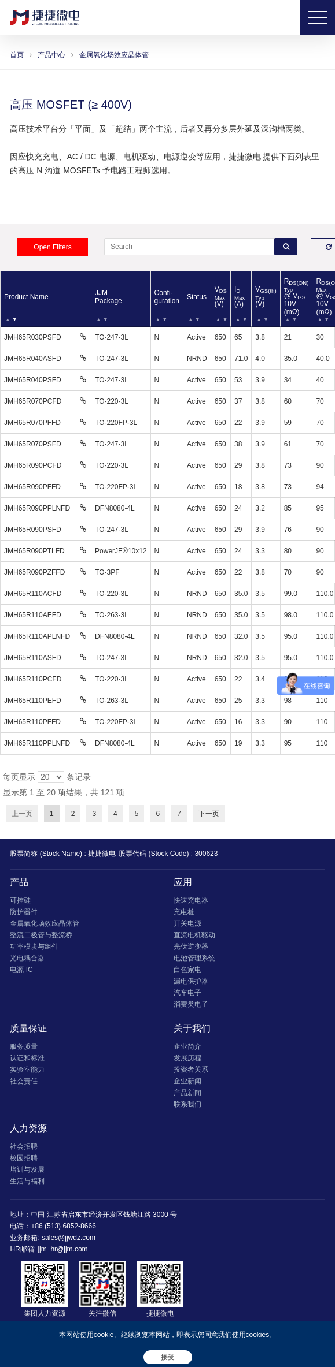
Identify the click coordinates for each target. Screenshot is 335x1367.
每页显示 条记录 (47, 777)
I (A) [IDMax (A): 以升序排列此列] (239, 296)
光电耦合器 (27, 958)
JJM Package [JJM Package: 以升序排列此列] (108, 297)
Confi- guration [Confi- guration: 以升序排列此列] (166, 297)
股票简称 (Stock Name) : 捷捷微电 (63, 853)
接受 (168, 1357)
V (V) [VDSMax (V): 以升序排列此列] (221, 296)
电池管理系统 (194, 958)
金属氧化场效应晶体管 (114, 55)
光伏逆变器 (191, 947)
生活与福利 (27, 1181)
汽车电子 (187, 993)
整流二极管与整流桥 (41, 935)
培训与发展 (27, 1169)
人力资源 (28, 1128)
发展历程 (187, 1058)
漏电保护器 (191, 981)
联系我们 (187, 1104)
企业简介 (187, 1046)
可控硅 (20, 900)
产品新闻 (187, 1093)
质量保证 (28, 1028)
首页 (17, 55)
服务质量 (24, 1046)
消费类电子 (191, 1004)
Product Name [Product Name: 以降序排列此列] (26, 297)
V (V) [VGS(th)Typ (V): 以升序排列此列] (265, 296)
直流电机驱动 (194, 935)
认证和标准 (27, 1058)
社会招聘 (24, 1146)
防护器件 (24, 912)
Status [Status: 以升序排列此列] (197, 297)
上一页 (22, 814)
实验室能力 (27, 1070)
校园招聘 (24, 1158)
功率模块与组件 (34, 947)
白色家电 (187, 970)
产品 (19, 882)
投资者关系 (191, 1070)
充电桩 (184, 912)
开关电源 (187, 923)
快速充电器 (191, 900)
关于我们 (192, 1028)
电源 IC (21, 970)
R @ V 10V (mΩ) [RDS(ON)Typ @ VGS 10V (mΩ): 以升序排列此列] (296, 296)
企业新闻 (187, 1081)
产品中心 (51, 55)
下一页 (208, 814)
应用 (183, 882)
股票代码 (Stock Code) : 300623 (168, 853)
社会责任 (24, 1081)
